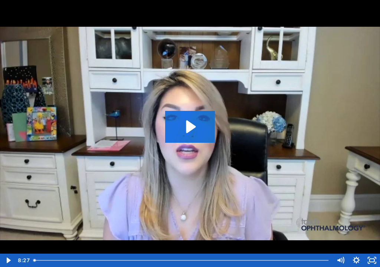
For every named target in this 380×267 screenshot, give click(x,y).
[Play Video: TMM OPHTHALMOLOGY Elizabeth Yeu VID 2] (189, 126)
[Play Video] (8, 260)
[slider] (182, 260)
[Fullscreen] (372, 260)
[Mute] (340, 260)
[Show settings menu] (356, 260)
